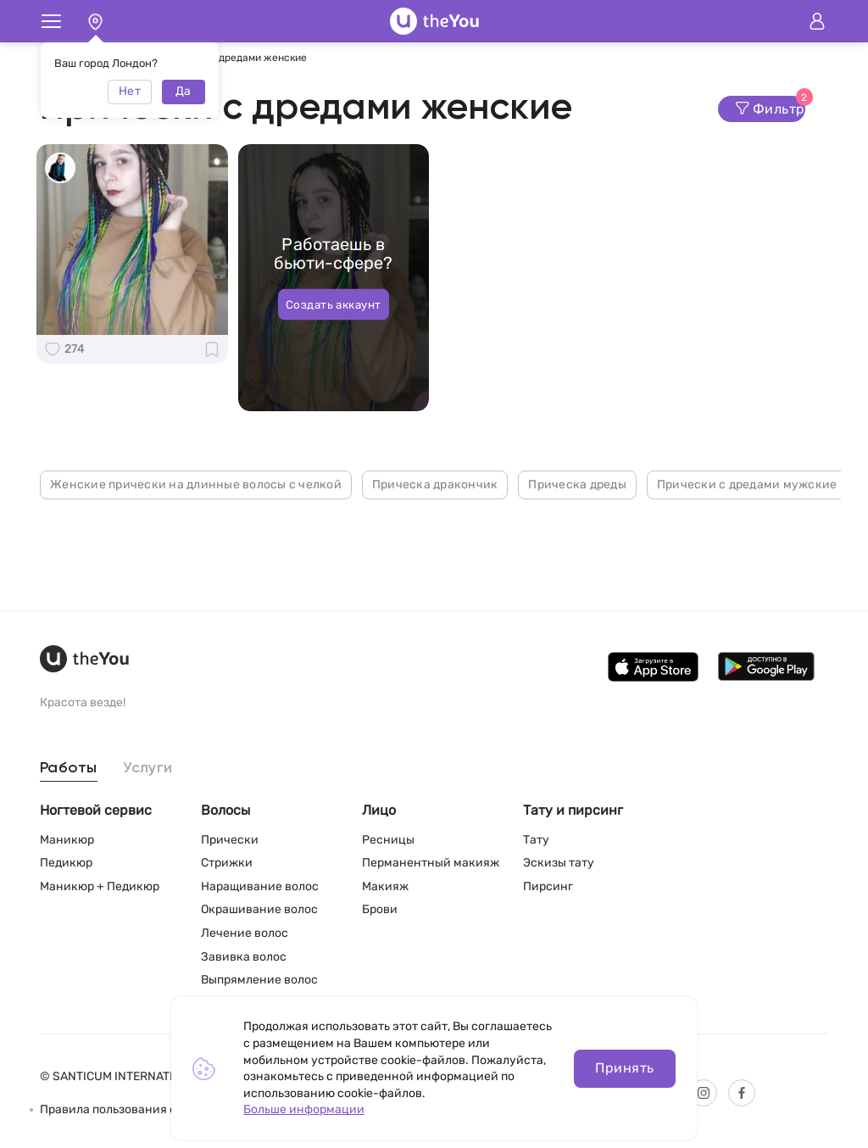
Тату (536, 840)
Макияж (385, 886)
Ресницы (388, 840)
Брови (380, 909)
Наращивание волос (260, 886)
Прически (230, 840)
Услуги (148, 768)
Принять (624, 1068)
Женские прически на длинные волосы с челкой (196, 484)
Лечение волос (244, 933)
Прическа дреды (577, 484)
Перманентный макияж (430, 862)
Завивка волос (244, 957)
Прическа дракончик (435, 484)
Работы (68, 768)
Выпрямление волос (259, 979)
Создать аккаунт (333, 304)
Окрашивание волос (259, 909)
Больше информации (303, 1109)
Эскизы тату (558, 862)
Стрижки (227, 862)
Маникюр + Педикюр (99, 886)
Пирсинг (548, 886)
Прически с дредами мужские (747, 484)
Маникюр (67, 840)
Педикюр (66, 862)
